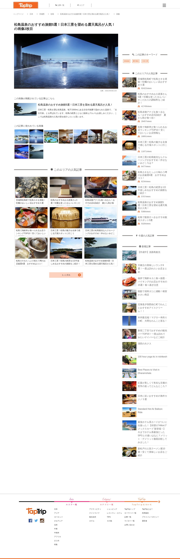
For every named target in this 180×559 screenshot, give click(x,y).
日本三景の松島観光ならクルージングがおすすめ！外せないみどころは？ (152, 160)
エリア (80, 5)
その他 (109, 521)
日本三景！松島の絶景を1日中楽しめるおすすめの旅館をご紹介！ (152, 190)
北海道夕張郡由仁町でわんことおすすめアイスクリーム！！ (152, 307)
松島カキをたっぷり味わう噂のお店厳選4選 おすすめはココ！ (152, 175)
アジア (56, 513)
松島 (52, 14)
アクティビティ (95, 509)
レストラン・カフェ (114, 513)
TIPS (109, 517)
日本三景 (145, 61)
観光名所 (92, 517)
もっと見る (66, 275)
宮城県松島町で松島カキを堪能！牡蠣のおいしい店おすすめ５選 (152, 82)
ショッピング (112, 509)
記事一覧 (59, 5)
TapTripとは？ (147, 509)
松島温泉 (127, 61)
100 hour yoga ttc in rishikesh (152, 356)
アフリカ (57, 537)
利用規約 (145, 513)
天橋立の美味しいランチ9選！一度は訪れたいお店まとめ (152, 268)
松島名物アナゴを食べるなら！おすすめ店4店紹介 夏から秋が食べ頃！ (152, 115)
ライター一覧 (129, 521)
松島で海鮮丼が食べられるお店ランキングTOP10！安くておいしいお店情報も (152, 130)
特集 (56, 545)
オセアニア (58, 521)
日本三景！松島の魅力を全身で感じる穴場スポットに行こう (152, 145)
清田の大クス (144, 343)
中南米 (56, 533)
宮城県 (41, 14)
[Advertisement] (144, 35)
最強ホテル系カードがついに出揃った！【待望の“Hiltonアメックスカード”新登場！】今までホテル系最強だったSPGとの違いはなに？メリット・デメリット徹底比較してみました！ (152, 432)
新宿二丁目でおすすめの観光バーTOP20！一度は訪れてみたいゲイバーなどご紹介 (152, 333)
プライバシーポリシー (150, 517)
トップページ (18, 14)
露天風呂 (136, 61)
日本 (31, 14)
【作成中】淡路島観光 (149, 252)
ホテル (91, 521)
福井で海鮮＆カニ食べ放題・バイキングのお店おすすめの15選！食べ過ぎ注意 (152, 281)
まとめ (56, 541)
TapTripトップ (129, 509)
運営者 (144, 521)
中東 (56, 529)
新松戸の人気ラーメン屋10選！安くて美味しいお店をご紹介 (152, 452)
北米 (56, 525)
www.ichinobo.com (111, 91)
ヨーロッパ (58, 517)
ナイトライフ (94, 513)
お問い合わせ (129, 525)
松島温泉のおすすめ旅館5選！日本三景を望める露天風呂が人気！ (85, 14)
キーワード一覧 (130, 513)
